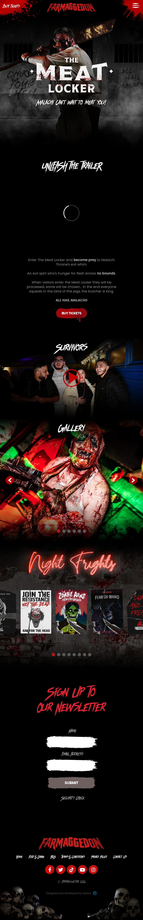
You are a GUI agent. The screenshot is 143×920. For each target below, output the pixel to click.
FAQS (53, 857)
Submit (71, 782)
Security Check (72, 798)
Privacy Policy (99, 857)
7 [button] (84, 654)
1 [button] (58, 531)
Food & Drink (36, 857)
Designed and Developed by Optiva (71, 893)
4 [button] (74, 531)
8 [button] (89, 654)
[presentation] (24, 808)
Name (72, 731)
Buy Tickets (71, 313)
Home (19, 857)
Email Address (72, 754)
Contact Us (120, 857)
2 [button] (63, 531)
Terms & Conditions (73, 857)
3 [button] (69, 531)
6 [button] (84, 531)
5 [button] (79, 531)
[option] (71, 480)
